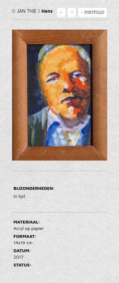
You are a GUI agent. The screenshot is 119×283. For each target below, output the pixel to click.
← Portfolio (92, 12)
